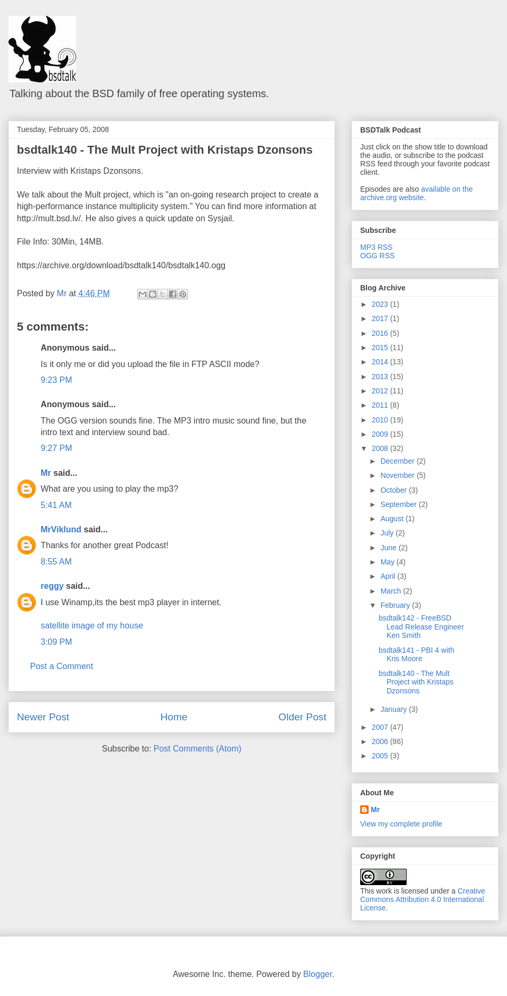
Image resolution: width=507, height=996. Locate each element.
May (388, 562)
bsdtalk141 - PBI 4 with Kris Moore (416, 654)
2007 (381, 727)
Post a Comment (61, 666)
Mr (46, 472)
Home (174, 716)
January (394, 709)
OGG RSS (377, 255)
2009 (381, 434)
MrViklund (61, 529)
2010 (381, 420)
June (389, 547)
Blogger (317, 974)
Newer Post (43, 716)
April (388, 576)
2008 (381, 448)
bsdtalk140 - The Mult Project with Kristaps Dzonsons (165, 149)
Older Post (302, 716)
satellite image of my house (92, 625)
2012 (381, 391)
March (391, 591)
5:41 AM (56, 505)
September (399, 504)
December (398, 461)
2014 (381, 362)
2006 (381, 741)
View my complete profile (401, 824)
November (398, 475)
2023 (381, 304)
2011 (381, 405)
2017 (381, 318)
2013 (381, 376)
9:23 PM (56, 379)
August (392, 518)
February (396, 605)
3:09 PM (56, 641)
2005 (381, 755)
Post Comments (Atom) (197, 748)
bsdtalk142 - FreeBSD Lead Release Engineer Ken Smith (421, 627)
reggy (52, 585)
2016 (381, 333)
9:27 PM (56, 448)
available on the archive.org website (416, 193)
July (388, 533)
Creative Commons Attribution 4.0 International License (422, 899)
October (394, 490)
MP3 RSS (376, 247)
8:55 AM (56, 561)
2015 (381, 347)
